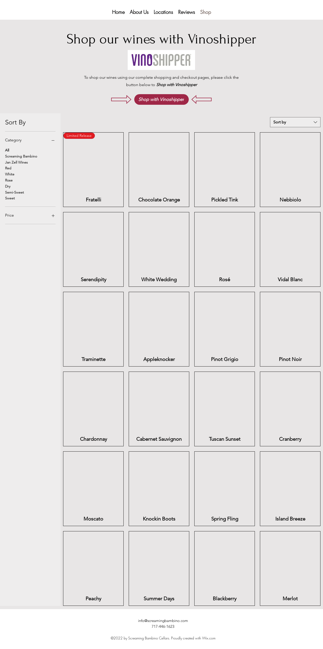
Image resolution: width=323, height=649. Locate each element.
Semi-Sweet (14, 192)
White (9, 173)
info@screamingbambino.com (163, 620)
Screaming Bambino (21, 156)
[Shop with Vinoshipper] (161, 99)
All (7, 149)
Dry (7, 186)
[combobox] (295, 122)
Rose (9, 180)
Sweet (10, 197)
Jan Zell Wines (16, 162)
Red (8, 167)
